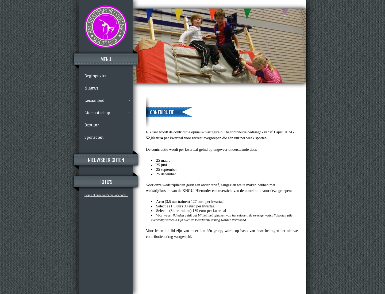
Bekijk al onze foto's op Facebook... (106, 195)
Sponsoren (93, 137)
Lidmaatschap (97, 112)
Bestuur (91, 125)
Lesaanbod (94, 100)
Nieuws (91, 88)
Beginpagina (95, 76)
